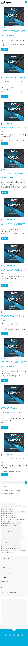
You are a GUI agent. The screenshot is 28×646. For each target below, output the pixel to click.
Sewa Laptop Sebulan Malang (5, 34)
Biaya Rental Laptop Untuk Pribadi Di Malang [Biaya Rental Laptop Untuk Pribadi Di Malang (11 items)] (8, 517)
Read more (4, 49)
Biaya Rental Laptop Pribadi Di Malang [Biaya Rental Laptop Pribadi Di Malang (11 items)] (7, 505)
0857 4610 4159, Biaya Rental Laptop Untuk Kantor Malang (12, 491)
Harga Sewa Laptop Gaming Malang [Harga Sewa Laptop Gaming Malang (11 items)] (6, 519)
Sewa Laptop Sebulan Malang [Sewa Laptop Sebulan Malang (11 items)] (15, 546)
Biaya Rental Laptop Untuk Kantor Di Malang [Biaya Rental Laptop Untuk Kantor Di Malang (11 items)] (8, 513)
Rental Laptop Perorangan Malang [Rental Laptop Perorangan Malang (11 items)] (6, 531)
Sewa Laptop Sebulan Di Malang (15, 458)
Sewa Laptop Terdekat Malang (21, 81)
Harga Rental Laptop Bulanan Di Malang (8, 361)
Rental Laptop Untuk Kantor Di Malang (8, 408)
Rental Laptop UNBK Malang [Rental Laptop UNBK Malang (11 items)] (5, 536)
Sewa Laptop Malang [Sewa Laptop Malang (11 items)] (4, 542)
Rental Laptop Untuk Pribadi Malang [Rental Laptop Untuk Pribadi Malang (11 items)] (20, 538)
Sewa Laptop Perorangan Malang (10, 457)
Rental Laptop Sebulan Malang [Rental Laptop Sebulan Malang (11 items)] (16, 533)
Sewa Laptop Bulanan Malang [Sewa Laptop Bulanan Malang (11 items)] (5, 540)
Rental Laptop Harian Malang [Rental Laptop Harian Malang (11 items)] (16, 523)
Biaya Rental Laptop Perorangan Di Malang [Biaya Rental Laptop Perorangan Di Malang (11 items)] (7, 503)
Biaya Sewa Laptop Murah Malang (7, 77)
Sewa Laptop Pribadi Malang (12, 32)
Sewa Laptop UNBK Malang (11, 35)
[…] (23, 45)
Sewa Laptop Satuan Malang (21, 32)
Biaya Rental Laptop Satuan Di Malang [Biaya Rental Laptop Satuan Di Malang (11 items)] (20, 505)
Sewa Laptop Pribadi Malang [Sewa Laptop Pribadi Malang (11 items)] (17, 544)
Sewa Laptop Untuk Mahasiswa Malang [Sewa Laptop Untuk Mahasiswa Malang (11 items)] (19, 550)
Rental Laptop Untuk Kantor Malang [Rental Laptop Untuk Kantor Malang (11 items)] (16, 536)
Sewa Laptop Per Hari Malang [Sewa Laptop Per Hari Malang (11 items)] (13, 542)
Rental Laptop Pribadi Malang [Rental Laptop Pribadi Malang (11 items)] (17, 531)
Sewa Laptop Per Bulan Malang (17, 220)
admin (4, 36)
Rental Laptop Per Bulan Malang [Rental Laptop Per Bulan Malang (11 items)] (6, 529)
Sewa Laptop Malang (13, 76)
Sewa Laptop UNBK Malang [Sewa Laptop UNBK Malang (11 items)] (16, 548)
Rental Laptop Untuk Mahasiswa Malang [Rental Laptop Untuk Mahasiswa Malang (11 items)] (7, 538)
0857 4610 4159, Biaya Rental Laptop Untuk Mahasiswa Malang (13, 490)
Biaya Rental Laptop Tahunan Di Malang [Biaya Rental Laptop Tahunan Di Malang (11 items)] (7, 509)
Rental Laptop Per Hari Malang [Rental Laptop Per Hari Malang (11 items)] (17, 529)
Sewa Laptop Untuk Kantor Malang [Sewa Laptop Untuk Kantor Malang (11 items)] (6, 550)
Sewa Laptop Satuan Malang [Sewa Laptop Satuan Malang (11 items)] (5, 546)
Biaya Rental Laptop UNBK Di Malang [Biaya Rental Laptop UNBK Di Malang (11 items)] (20, 511)
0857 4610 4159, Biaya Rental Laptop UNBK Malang (11, 493)
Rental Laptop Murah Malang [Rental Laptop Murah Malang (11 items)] (17, 527)
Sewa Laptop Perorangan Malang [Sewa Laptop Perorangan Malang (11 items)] (6, 544)
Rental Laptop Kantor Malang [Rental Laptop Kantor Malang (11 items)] (5, 525)
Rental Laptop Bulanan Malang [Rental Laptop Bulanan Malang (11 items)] (15, 521)
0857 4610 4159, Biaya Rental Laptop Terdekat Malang (12, 494)
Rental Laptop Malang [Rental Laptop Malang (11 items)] (15, 525)
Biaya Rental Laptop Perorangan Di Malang (9, 266)
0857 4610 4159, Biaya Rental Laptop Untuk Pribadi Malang (12, 489)
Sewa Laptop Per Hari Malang (14, 31)
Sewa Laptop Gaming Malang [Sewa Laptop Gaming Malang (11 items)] (16, 540)
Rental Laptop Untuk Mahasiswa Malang (8, 172)
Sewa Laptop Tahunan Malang (15, 34)
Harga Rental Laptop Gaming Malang (8, 124)
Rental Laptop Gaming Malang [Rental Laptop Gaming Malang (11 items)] (6, 523)
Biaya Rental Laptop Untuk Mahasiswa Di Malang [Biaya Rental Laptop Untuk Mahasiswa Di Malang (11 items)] (8, 515)
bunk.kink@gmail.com (4, 582)
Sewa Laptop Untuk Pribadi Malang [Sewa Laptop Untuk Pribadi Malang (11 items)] (6, 552)
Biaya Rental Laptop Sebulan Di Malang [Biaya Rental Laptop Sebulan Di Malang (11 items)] (7, 507)
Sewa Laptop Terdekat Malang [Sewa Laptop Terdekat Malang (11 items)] (6, 548)
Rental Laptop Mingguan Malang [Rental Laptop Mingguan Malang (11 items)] (6, 527)
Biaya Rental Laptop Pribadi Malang (8, 30)
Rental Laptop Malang (5, 76)
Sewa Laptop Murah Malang (18, 30)
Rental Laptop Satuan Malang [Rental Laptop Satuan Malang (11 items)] (5, 533)
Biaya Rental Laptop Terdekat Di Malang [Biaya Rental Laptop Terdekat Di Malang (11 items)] (7, 511)
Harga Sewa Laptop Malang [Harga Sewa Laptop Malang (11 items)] (5, 521)
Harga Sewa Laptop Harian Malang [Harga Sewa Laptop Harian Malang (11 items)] (19, 519)
